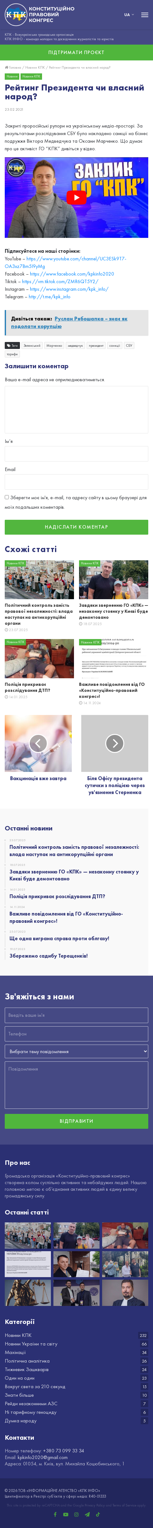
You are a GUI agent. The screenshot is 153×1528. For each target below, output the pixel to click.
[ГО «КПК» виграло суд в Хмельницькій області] (28, 1293)
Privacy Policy (95, 1505)
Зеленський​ (32, 346)
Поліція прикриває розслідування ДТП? (27, 687)
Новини (12, 76)
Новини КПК (35, 67)
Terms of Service (124, 1505)
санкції (114, 346)
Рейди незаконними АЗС (31, 1403)
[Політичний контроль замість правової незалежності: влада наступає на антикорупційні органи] (39, 579)
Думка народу (21, 1420)
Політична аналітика (27, 1360)
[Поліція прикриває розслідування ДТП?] (39, 658)
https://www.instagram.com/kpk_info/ (69, 289)
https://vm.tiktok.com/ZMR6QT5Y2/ (60, 281)
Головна (13, 67)
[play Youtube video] (76, 197)
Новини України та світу (31, 1343)
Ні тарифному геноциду (31, 1412)
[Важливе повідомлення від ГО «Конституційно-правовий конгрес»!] (113, 658)
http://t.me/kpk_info (49, 297)
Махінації (15, 1352)
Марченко (54, 346)
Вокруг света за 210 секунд (35, 1386)
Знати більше (19, 1395)
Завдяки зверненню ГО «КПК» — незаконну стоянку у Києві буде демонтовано (113, 611)
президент (96, 346)
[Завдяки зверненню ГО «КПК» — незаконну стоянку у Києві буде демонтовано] (113, 579)
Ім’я (9, 441)
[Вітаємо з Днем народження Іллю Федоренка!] (76, 1293)
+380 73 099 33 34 (63, 1450)
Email (10, 469)
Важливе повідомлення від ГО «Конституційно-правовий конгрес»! (112, 690)
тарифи (12, 354)
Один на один (19, 1378)
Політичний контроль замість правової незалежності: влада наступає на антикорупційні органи (39, 614)
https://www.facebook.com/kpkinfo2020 (72, 274)
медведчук (75, 346)
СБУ (129, 346)
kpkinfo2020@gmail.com (43, 1457)
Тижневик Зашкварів (27, 1369)
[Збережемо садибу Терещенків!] (125, 1264)
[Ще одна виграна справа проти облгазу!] (76, 1264)
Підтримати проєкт (76, 52)
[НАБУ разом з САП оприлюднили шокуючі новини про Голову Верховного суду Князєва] (125, 1293)
